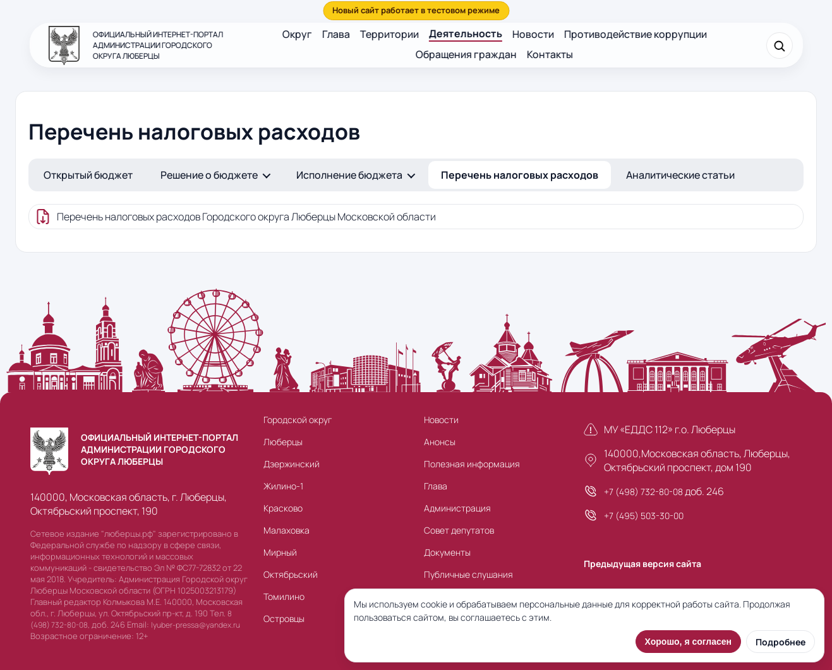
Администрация (457, 508)
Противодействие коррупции (635, 34)
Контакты (550, 54)
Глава (336, 34)
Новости (533, 34)
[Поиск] (779, 45)
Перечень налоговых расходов (519, 175)
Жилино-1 (283, 486)
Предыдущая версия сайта (642, 564)
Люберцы (283, 442)
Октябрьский (290, 574)
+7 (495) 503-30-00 (644, 516)
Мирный (280, 552)
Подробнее (780, 642)
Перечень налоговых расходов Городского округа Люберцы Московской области (246, 217)
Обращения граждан (466, 54)
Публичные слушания (468, 574)
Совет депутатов (459, 530)
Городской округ (297, 420)
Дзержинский (291, 464)
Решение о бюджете (209, 175)
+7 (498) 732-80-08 (643, 492)
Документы (447, 552)
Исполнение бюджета (349, 175)
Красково (283, 508)
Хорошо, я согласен (688, 642)
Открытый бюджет (88, 175)
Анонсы (439, 442)
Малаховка (286, 530)
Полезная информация (472, 464)
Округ (297, 34)
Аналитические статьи (680, 175)
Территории (389, 34)
